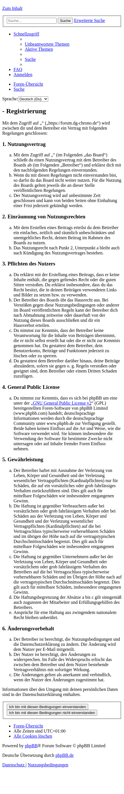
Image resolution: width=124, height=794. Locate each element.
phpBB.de (65, 755)
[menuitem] (47, 44)
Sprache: (10, 98)
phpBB (31, 745)
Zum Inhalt (12, 8)
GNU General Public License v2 (62, 403)
